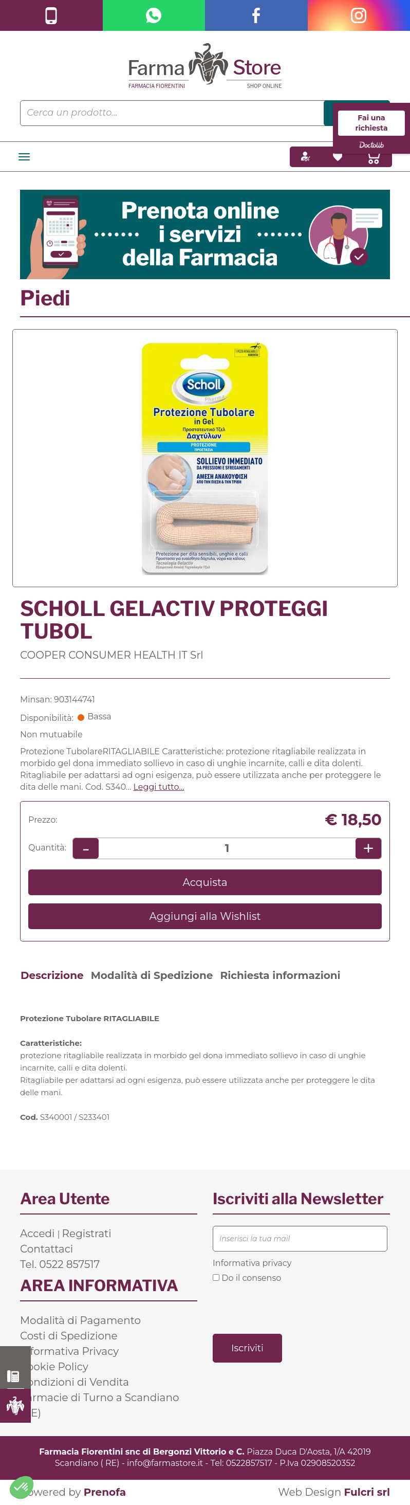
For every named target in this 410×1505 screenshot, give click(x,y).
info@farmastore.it (165, 1463)
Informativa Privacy (69, 1351)
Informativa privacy (252, 1263)
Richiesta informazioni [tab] (280, 975)
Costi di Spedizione (69, 1336)
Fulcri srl (367, 1492)
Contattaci (46, 1249)
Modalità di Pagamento (80, 1320)
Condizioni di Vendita (74, 1382)
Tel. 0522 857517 (60, 1264)
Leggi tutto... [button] (158, 787)
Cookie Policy (54, 1367)
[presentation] (291, 1308)
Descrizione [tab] (52, 975)
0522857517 (249, 1463)
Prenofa (105, 1492)
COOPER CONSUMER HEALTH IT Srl (111, 655)
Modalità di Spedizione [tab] (152, 975)
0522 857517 (15, 1376)
